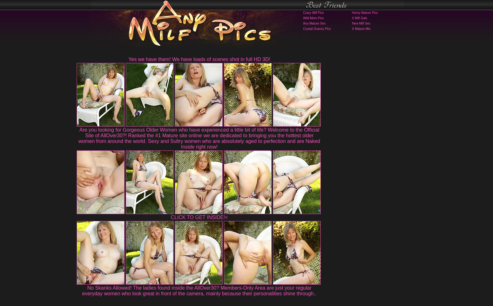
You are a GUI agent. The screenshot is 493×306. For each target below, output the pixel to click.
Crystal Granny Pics (317, 29)
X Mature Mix (361, 29)
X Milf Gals (359, 18)
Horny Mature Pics (365, 12)
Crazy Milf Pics (313, 12)
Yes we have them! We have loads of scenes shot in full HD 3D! (199, 59)
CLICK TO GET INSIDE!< (199, 217)
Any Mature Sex (314, 23)
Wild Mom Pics (313, 18)
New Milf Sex (361, 23)
